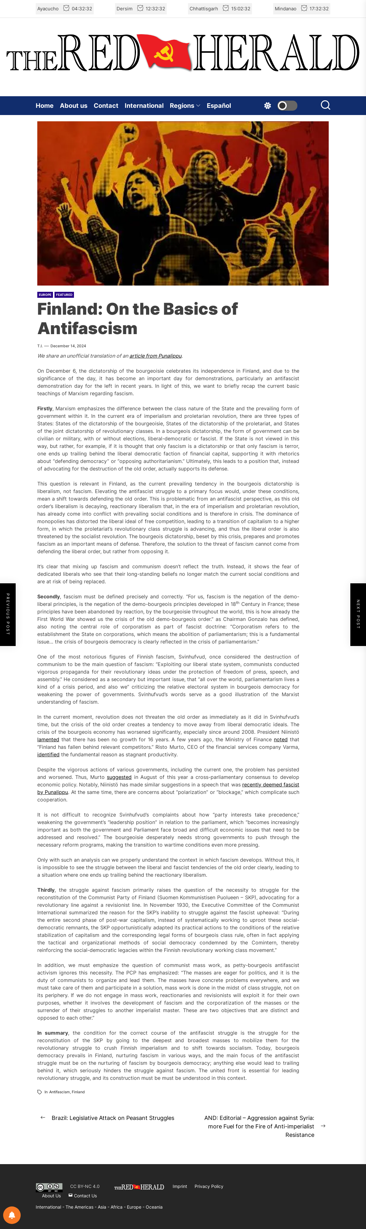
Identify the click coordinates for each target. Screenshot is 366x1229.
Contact (106, 105)
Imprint (180, 1186)
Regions (185, 105)
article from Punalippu (155, 356)
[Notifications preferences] (12, 1215)
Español (219, 105)
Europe (45, 295)
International (144, 105)
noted (281, 739)
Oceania (154, 1207)
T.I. (40, 346)
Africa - (119, 1207)
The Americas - (81, 1207)
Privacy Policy (209, 1186)
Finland (78, 1092)
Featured (64, 295)
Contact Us (82, 1195)
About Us (51, 1195)
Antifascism (59, 1092)
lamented (48, 739)
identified (48, 754)
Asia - (104, 1207)
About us (73, 105)
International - (50, 1207)
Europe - (136, 1207)
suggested (119, 777)
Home (45, 105)
